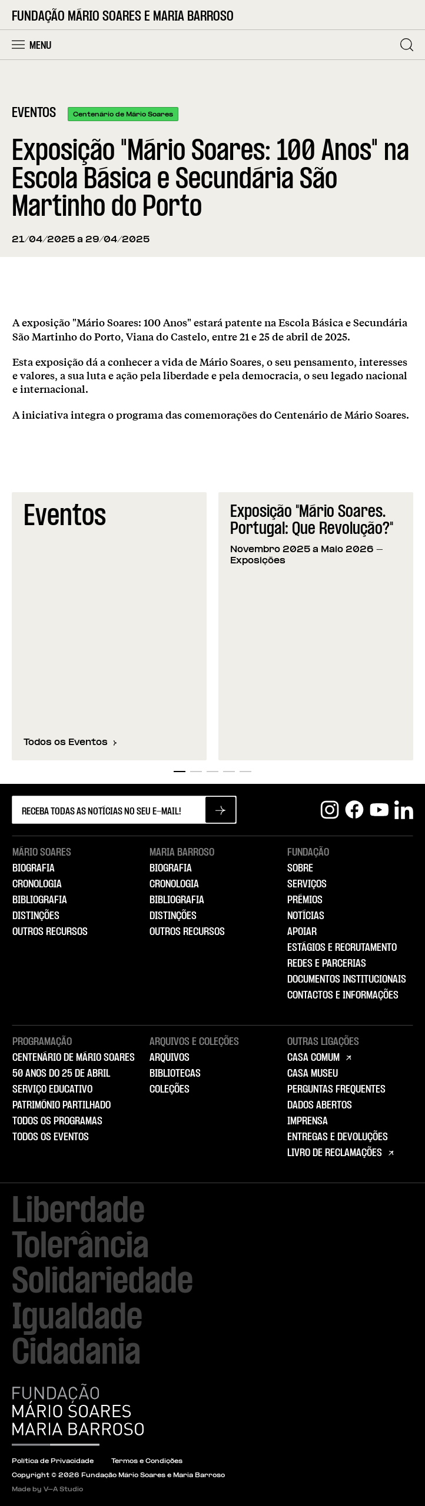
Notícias (305, 916)
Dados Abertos (319, 1105)
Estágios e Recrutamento (342, 948)
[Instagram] (329, 809)
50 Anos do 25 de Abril (61, 1074)
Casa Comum (313, 1058)
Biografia (33, 868)
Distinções (35, 916)
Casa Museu (312, 1074)
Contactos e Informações (343, 995)
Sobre (300, 868)
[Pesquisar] (406, 44)
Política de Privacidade (53, 1461)
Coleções (170, 1090)
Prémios (305, 900)
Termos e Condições (146, 1461)
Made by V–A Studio (47, 1489)
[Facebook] (354, 809)
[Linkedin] (403, 809)
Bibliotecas (175, 1074)
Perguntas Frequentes (336, 1090)
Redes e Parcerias (326, 964)
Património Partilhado (61, 1105)
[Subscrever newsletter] (220, 810)
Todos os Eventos (70, 742)
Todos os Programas (57, 1121)
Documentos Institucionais (346, 980)
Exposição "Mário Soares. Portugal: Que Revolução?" (311, 521)
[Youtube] (379, 809)
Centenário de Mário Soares (73, 1058)
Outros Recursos (50, 932)
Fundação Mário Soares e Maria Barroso (123, 17)
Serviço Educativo (52, 1090)
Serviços (307, 884)
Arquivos (170, 1058)
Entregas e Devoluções (337, 1137)
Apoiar (302, 932)
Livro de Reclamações (334, 1153)
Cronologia (37, 884)
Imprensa (307, 1121)
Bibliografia (39, 900)
